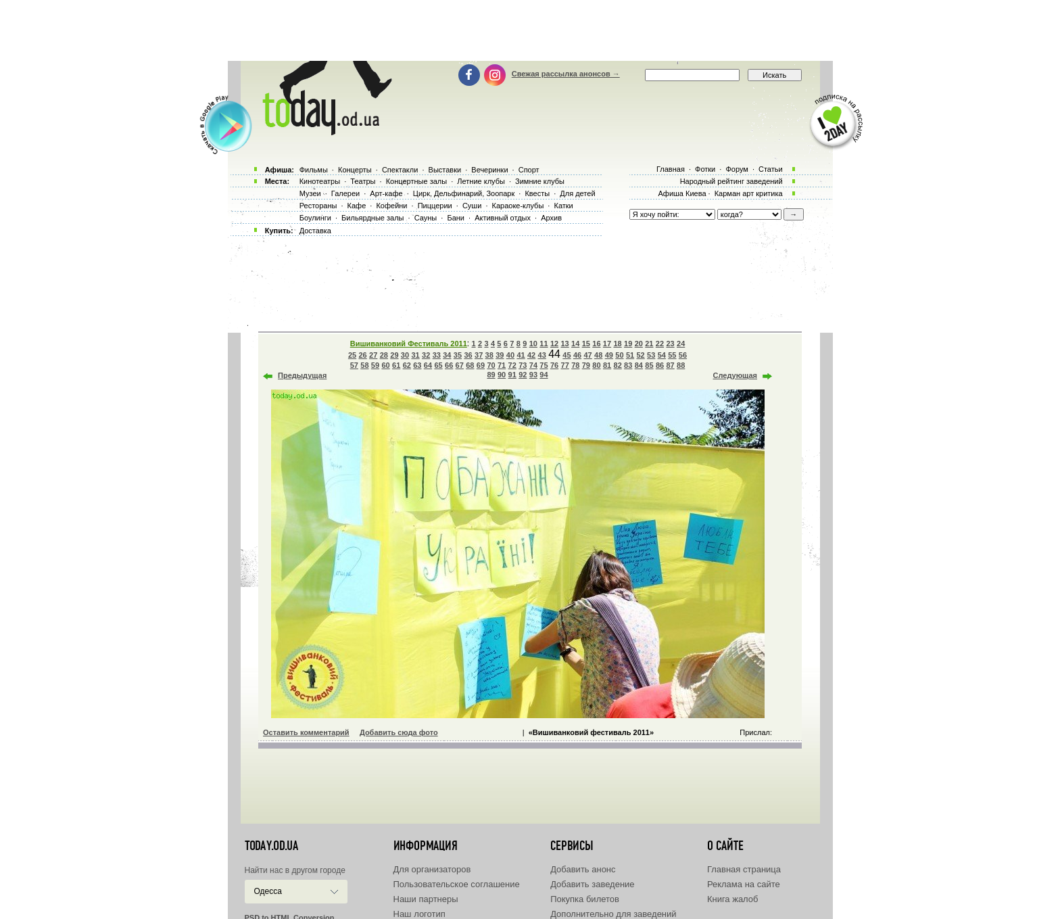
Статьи (770, 169)
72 (512, 365)
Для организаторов (432, 869)
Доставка (315, 231)
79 (586, 365)
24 (681, 343)
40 (510, 355)
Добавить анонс (582, 869)
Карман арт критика (749, 193)
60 (385, 365)
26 (362, 355)
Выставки (445, 170)
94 (543, 375)
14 (575, 343)
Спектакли (400, 170)
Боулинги (315, 218)
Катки (563, 206)
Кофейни (391, 206)
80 (596, 365)
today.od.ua (271, 846)
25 (352, 355)
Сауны (425, 218)
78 (575, 365)
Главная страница (744, 869)
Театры (362, 181)
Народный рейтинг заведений (731, 181)
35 (458, 355)
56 (683, 355)
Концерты (355, 170)
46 (577, 355)
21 (649, 343)
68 (470, 365)
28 (384, 355)
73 (523, 365)
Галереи (345, 193)
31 (415, 355)
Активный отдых (503, 218)
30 (405, 355)
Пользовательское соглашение (456, 884)
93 (533, 375)
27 (373, 355)
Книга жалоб (732, 899)
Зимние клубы (539, 181)
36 (468, 355)
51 (630, 355)
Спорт (529, 170)
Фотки (705, 169)
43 (542, 355)
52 (640, 355)
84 (639, 365)
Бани (455, 218)
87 (670, 365)
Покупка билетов (584, 899)
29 (394, 355)
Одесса (268, 891)
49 (609, 355)
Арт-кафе (386, 193)
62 (407, 365)
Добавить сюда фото (399, 732)
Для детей (577, 193)
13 (564, 343)
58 (364, 365)
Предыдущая (302, 375)
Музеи (310, 193)
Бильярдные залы (372, 218)
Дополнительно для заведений (613, 914)
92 (523, 375)
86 (660, 365)
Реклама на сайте (743, 884)
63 (417, 365)
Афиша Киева (682, 193)
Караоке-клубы (518, 206)
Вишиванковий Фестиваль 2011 (408, 343)
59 (375, 365)
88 (681, 365)
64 (428, 365)
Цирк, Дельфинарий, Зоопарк (463, 193)
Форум (736, 169)
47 (588, 355)
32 (426, 355)
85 (649, 365)
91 (512, 375)
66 (449, 365)
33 (437, 355)
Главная (670, 169)
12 (554, 343)
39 (500, 355)
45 (566, 355)
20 (639, 343)
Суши (471, 206)
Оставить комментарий (306, 732)
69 (481, 365)
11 (543, 343)
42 (531, 355)
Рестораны (318, 206)
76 (554, 365)
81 (607, 365)
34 (447, 355)
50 (619, 355)
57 (354, 365)
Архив (551, 218)
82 (618, 365)
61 (396, 365)
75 (543, 365)
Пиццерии (435, 206)
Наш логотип (419, 914)
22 (660, 343)
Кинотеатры (319, 181)
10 (533, 343)
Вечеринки (489, 170)
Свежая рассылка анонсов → (566, 74)
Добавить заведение (592, 884)
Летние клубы (481, 181)
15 (586, 343)
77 (565, 365)
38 (489, 355)
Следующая (735, 375)
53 (651, 355)
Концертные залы (416, 181)
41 (520, 355)
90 (502, 375)
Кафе (356, 206)
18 (617, 343)
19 (628, 343)
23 (670, 343)
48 (598, 355)
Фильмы (313, 170)
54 (662, 355)
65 (438, 365)
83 (628, 365)
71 (502, 365)
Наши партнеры (425, 899)
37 (479, 355)
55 (672, 355)
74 (533, 365)
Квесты (537, 193)
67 (460, 365)
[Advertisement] (530, 30)
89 (491, 375)
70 (491, 365)
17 (607, 343)
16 (596, 343)
